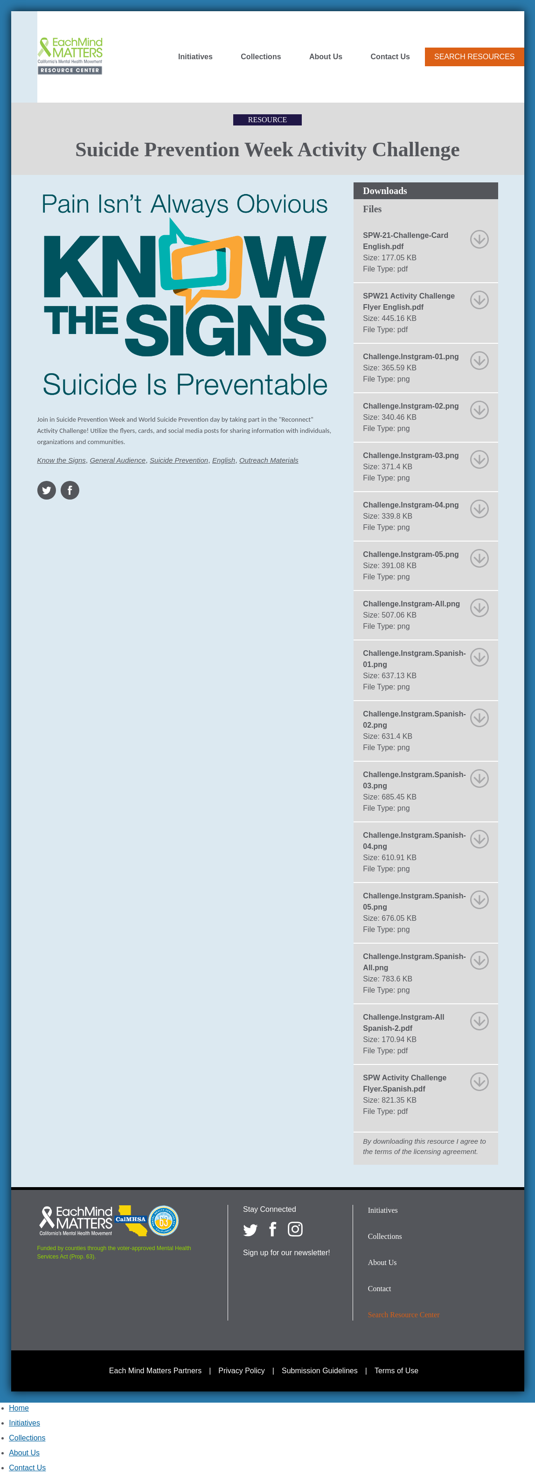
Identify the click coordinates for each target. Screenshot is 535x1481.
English (223, 460)
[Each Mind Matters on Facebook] (272, 1229)
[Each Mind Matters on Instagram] (295, 1229)
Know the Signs (61, 460)
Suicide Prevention (179, 460)
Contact (379, 1289)
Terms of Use (396, 1371)
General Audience (118, 460)
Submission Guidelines (320, 1371)
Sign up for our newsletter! (286, 1253)
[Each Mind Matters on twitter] (250, 1229)
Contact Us (390, 57)
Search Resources (474, 57)
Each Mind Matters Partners (155, 1371)
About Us (325, 57)
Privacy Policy (241, 1371)
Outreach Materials (269, 460)
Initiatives (195, 57)
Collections (261, 57)
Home (19, 1408)
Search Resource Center (404, 1315)
